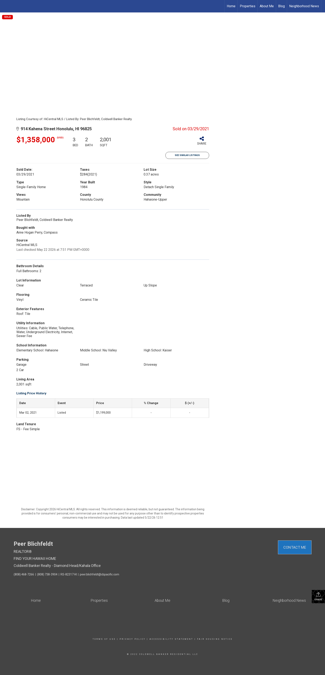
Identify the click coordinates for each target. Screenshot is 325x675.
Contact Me (294, 547)
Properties (247, 6)
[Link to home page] (5, 6)
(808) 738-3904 (47, 574)
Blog (281, 6)
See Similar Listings (187, 155)
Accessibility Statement (171, 639)
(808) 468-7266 (24, 574)
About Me (267, 6)
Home (231, 6)
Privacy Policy (133, 639)
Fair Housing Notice (215, 639)
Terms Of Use (104, 639)
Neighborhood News (304, 6)
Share (318, 596)
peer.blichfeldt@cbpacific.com (99, 574)
